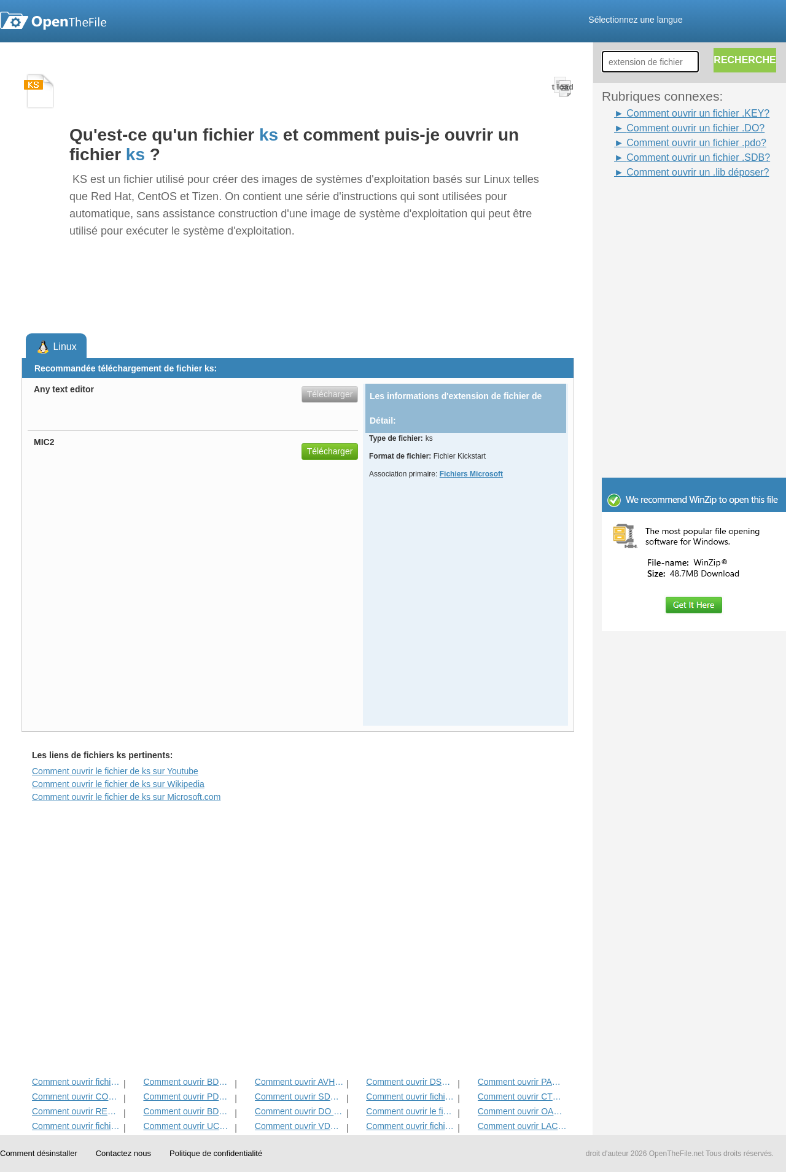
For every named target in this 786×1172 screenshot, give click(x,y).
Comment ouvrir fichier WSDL (76, 1082)
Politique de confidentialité (215, 1153)
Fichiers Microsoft (471, 474)
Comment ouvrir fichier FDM (410, 1096)
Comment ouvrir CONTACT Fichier (76, 1096)
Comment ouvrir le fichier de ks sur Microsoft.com (126, 797)
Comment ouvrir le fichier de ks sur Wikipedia (118, 784)
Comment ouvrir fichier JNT (410, 1126)
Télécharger (330, 394)
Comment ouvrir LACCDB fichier (522, 1126)
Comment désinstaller (38, 1153)
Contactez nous (123, 1153)
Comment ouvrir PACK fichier (522, 1082)
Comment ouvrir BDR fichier (187, 1111)
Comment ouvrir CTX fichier (522, 1096)
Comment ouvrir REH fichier (76, 1111)
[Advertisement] (675, 207)
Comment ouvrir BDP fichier (187, 1082)
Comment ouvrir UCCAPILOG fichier (187, 1126)
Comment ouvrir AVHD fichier (299, 1082)
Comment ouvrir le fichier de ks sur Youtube (115, 771)
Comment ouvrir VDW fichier (299, 1126)
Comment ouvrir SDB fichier (299, 1096)
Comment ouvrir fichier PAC (76, 1126)
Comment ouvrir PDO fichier (187, 1096)
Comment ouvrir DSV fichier (410, 1082)
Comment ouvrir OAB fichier (522, 1111)
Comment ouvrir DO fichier (299, 1111)
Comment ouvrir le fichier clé (410, 1111)
